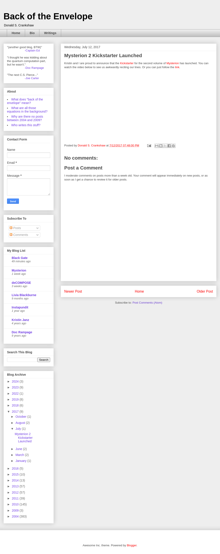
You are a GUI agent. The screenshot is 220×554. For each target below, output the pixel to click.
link (177, 67)
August (20, 423)
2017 (16, 411)
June (19, 449)
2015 (16, 474)
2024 (16, 381)
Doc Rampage (22, 332)
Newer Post (73, 291)
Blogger (131, 545)
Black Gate (20, 258)
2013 (16, 486)
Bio (32, 33)
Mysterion (173, 63)
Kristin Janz (20, 320)
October (21, 416)
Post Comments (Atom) (147, 302)
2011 (16, 498)
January (21, 461)
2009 (16, 510)
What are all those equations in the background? (27, 109)
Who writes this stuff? (25, 125)
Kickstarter (127, 63)
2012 (16, 492)
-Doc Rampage (34, 67)
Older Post (205, 291)
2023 (16, 387)
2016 (16, 468)
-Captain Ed (32, 50)
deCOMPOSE (21, 282)
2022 (16, 393)
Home (16, 33)
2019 (16, 399)
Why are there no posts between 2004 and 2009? (25, 118)
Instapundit (20, 307)
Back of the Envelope (48, 16)
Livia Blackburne (24, 295)
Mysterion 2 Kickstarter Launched (24, 437)
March (20, 455)
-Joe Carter (32, 78)
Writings (50, 33)
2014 (16, 480)
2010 (16, 504)
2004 (16, 516)
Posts (15, 228)
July (18, 428)
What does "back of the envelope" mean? (25, 101)
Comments (19, 235)
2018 (16, 405)
